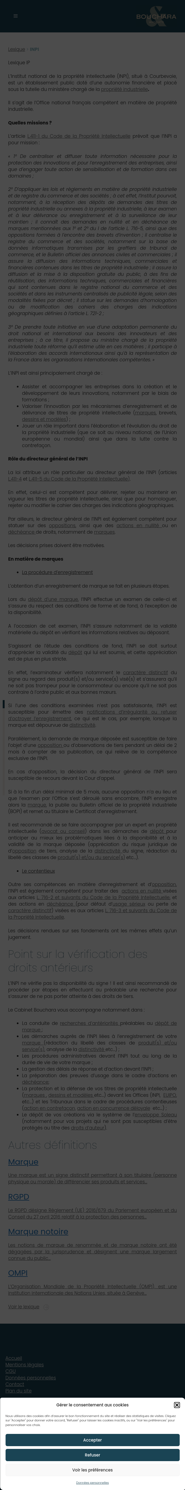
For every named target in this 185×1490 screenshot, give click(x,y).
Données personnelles (92, 1482)
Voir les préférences (92, 1470)
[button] (177, 1405)
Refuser (92, 1455)
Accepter (92, 1440)
